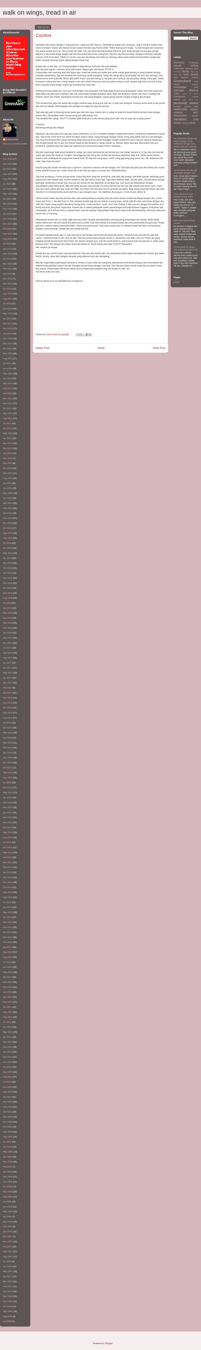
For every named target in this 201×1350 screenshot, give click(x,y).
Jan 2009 (7, 1171)
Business (179, 62)
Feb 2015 (7, 807)
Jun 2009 (7, 1147)
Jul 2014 (7, 842)
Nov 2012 (7, 942)
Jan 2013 (7, 932)
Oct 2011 (7, 1007)
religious (194, 109)
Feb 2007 (7, 1286)
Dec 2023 (7, 278)
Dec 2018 (7, 578)
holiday (195, 84)
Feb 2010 (7, 1107)
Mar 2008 (7, 1221)
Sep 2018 (7, 593)
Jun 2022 (7, 368)
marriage (179, 90)
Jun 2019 (7, 548)
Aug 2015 (7, 777)
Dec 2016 (7, 697)
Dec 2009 (7, 1117)
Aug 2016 (7, 717)
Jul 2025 (7, 184)
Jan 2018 (7, 633)
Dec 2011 (7, 997)
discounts (177, 72)
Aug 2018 (7, 598)
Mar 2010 (7, 1101)
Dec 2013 (7, 877)
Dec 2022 (7, 338)
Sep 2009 (7, 1132)
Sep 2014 (7, 832)
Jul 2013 (7, 902)
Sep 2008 (7, 1191)
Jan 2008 (7, 1231)
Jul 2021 (7, 423)
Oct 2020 (7, 468)
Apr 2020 (7, 498)
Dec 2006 (7, 1296)
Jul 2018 (7, 603)
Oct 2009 (7, 1126)
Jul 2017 (7, 663)
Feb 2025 (7, 209)
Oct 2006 (7, 1306)
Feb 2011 (7, 1047)
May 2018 (7, 613)
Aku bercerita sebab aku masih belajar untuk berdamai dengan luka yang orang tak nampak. (185, 142)
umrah (195, 115)
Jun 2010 (7, 1087)
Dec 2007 (7, 1236)
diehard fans (192, 68)
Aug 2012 (7, 957)
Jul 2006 (7, 1321)
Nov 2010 (7, 1062)
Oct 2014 (7, 827)
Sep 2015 (7, 772)
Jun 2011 (7, 1027)
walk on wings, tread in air (39, 12)
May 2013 (7, 912)
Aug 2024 (7, 239)
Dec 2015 (7, 757)
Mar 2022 (7, 383)
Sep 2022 (7, 353)
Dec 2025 (7, 159)
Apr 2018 (7, 618)
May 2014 (7, 852)
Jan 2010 (7, 1111)
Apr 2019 (7, 558)
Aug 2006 (7, 1316)
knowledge (180, 87)
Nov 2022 (7, 343)
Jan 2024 (7, 273)
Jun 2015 (7, 787)
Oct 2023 (7, 288)
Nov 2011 (7, 1002)
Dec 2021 (7, 398)
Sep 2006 (7, 1311)
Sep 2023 (7, 293)
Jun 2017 (7, 668)
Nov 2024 (7, 224)
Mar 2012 (7, 982)
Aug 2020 (7, 478)
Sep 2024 (7, 233)
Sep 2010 (7, 1072)
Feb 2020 (7, 508)
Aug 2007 (7, 1256)
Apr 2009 (7, 1156)
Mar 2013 (7, 922)
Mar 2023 (7, 323)
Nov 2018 (7, 583)
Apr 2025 (7, 199)
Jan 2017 (7, 693)
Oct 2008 (7, 1186)
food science (181, 77)
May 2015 (7, 792)
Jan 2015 (7, 812)
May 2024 (7, 253)
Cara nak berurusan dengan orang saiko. (183, 195)
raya (196, 106)
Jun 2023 (7, 308)
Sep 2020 (7, 473)
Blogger (108, 1343)
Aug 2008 (7, 1196)
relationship (180, 109)
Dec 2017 (7, 638)
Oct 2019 (7, 528)
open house (187, 100)
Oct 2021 (7, 408)
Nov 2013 (7, 882)
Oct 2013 (7, 887)
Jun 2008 (7, 1206)
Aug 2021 (7, 418)
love (196, 87)
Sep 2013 (7, 892)
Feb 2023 (7, 328)
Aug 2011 (7, 1017)
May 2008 (7, 1211)
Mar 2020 (7, 503)
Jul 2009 (7, 1141)
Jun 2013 (7, 907)
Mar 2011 (7, 1042)
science (178, 112)
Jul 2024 (7, 243)
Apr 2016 (7, 737)
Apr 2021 (7, 438)
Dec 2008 (7, 1176)
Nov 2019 (7, 523)
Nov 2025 (7, 164)
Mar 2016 (7, 742)
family (185, 71)
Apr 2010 (7, 1097)
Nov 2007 (7, 1241)
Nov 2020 (7, 463)
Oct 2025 (7, 169)
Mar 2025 (7, 203)
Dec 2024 (7, 218)
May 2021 (7, 433)
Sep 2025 (7, 174)
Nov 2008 (7, 1181)
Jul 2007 (7, 1261)
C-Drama (193, 62)
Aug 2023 (7, 298)
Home (101, 348)
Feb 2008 (7, 1226)
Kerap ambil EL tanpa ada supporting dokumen (186, 248)
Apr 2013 (7, 917)
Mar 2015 (7, 802)
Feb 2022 (7, 388)
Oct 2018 (7, 588)
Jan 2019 (7, 573)
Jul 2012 (7, 962)
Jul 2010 (7, 1082)
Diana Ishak (12, 139)
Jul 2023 (7, 303)
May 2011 (7, 1032)
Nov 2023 (7, 283)
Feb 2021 (7, 448)
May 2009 (7, 1151)
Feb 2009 (7, 1166)
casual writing (186, 65)
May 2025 (7, 194)
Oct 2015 (7, 767)
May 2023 (7, 313)
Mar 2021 (7, 443)
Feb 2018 (7, 628)
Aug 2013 (7, 897)
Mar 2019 (7, 563)
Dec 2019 (7, 518)
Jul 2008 (7, 1201)
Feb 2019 (7, 568)
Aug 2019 (7, 538)
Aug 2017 (7, 657)
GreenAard (182, 81)
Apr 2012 (7, 977)
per (197, 100)
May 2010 (7, 1092)
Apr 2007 (7, 1276)
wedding (185, 123)
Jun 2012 (7, 967)
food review (191, 74)
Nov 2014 (7, 822)
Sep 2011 (7, 1012)
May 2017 (7, 672)
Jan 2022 (7, 393)
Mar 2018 (7, 623)
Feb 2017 (7, 687)
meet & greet (190, 94)
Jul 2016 (7, 722)
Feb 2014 (7, 867)
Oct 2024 (7, 228)
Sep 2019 (7, 533)
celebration (179, 68)
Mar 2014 (7, 862)
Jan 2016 (7, 752)
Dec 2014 (7, 817)
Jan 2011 (7, 1052)
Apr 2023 (7, 318)
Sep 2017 (7, 653)
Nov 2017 (7, 643)
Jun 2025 (7, 189)
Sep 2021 (7, 413)
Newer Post (42, 348)
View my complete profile (15, 143)
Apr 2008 (7, 1216)
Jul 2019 (7, 543)
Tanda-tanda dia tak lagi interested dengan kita (185, 171)
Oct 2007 (7, 1246)
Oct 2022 (7, 348)
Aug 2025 (7, 179)
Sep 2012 (7, 952)
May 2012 (7, 972)
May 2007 (7, 1271)
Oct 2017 (7, 648)
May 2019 (7, 553)
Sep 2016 (7, 712)
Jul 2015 (7, 782)
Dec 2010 (7, 1057)
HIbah (176, 84)
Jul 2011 (7, 1022)
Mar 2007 (7, 1281)
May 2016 (7, 732)
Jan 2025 (7, 214)
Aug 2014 (7, 837)
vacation (180, 119)
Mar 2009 (7, 1161)
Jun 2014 (7, 847)
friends (195, 77)
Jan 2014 (7, 872)
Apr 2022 (7, 378)
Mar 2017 (7, 682)
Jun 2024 (7, 248)
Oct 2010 (7, 1067)
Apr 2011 (7, 1037)
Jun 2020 (7, 488)
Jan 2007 (7, 1291)
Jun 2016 (7, 727)
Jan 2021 (7, 453)
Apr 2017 (7, 678)
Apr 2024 (7, 258)
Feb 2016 (7, 747)
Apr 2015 (7, 797)
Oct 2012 (7, 947)
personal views (186, 103)
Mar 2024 (7, 263)
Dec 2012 (7, 937)
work (192, 122)
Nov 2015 (7, 762)
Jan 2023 (7, 333)
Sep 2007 (7, 1251)
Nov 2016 (7, 702)
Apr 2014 (7, 857)
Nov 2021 (7, 403)
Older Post (159, 348)
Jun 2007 (7, 1266)
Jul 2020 (7, 483)
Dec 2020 (7, 458)
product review (182, 106)
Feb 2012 (7, 987)
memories (179, 96)
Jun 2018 (7, 608)
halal (196, 81)
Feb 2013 (7, 927)
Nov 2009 (7, 1122)
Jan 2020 (7, 513)
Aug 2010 (7, 1077)
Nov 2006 (7, 1301)
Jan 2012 (7, 992)
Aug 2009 (7, 1136)
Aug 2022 (7, 358)
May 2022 (7, 373)
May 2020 (7, 493)
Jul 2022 (7, 363)
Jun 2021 (7, 428)
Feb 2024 (7, 268)
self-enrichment (186, 114)
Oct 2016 (7, 707)
